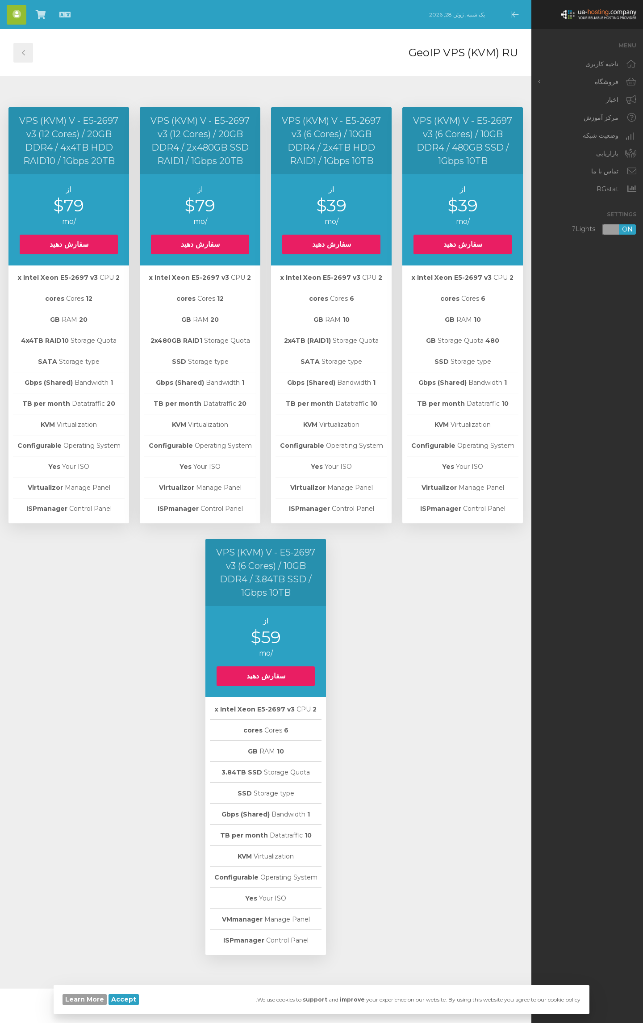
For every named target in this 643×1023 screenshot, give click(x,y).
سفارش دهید (462, 244)
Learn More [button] (84, 999)
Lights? (604, 229)
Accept (123, 999)
